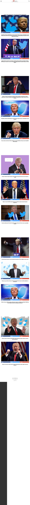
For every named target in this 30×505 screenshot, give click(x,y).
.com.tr (15, 1)
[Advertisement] (15, 7)
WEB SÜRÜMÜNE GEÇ (15, 378)
